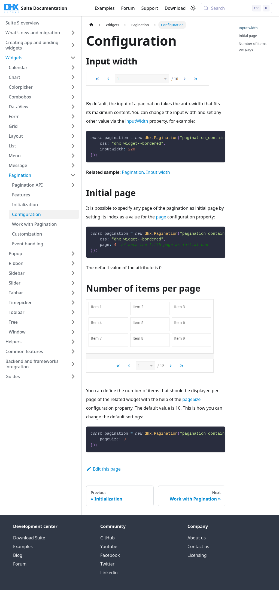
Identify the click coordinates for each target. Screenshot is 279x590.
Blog (17, 555)
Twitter (107, 564)
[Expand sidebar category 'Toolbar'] (73, 312)
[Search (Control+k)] (236, 8)
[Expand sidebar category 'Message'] (73, 165)
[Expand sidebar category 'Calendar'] (73, 67)
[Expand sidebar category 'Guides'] (73, 376)
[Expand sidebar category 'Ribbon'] (73, 263)
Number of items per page (252, 46)
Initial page (248, 35)
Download (175, 8)
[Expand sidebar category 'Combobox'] (73, 96)
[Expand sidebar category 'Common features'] (73, 351)
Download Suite (29, 538)
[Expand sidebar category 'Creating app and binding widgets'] (73, 45)
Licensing (197, 555)
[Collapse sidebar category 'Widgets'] (73, 57)
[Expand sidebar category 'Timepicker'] (73, 302)
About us (196, 538)
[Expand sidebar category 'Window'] (73, 332)
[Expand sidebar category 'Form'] (73, 116)
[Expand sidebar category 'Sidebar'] (73, 273)
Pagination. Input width (146, 172)
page (161, 217)
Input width (248, 27)
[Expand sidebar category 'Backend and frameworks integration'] (73, 364)
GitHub (107, 538)
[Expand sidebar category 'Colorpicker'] (73, 87)
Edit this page (103, 469)
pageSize (191, 399)
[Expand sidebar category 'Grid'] (73, 126)
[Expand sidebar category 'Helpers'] (73, 341)
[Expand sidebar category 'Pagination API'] (73, 185)
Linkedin (109, 573)
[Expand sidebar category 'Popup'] (73, 253)
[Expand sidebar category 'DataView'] (73, 106)
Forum (128, 8)
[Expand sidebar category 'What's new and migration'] (73, 32)
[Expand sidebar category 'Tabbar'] (73, 292)
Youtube (108, 546)
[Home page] (91, 25)
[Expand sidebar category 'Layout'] (73, 136)
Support (149, 8)
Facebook (110, 555)
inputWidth (136, 121)
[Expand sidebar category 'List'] (73, 145)
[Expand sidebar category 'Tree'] (73, 322)
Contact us (198, 546)
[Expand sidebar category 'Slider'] (73, 283)
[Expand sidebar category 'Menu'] (73, 155)
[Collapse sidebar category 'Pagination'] (73, 175)
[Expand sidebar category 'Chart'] (73, 77)
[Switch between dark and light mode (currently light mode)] (193, 8)
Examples (104, 8)
